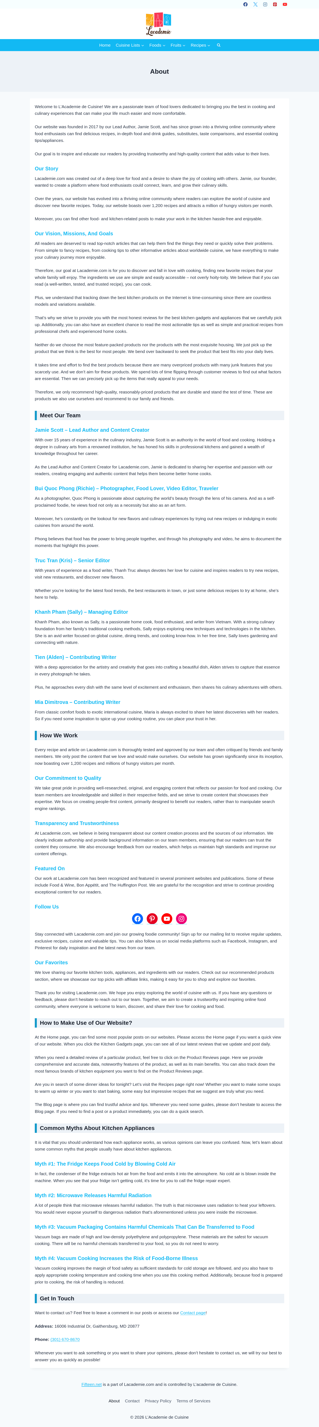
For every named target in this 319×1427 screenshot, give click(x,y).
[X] (255, 4)
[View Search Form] (218, 45)
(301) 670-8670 (65, 1339)
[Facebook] (245, 4)
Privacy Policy (158, 1401)
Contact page (193, 1312)
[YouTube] (285, 4)
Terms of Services (193, 1401)
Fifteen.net (92, 1384)
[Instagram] (265, 4)
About (114, 1401)
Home (105, 45)
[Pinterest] (275, 4)
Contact (132, 1401)
